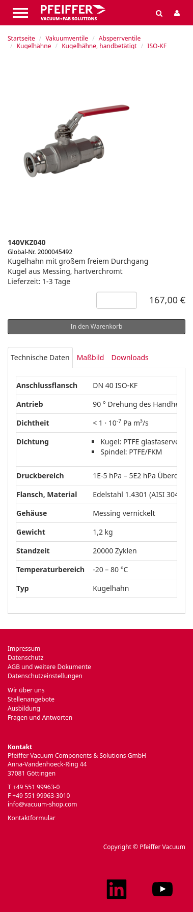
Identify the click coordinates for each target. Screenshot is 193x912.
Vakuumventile (66, 38)
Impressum (24, 648)
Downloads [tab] (129, 357)
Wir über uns (26, 690)
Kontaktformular (32, 818)
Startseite (21, 38)
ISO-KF (157, 46)
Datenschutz (25, 657)
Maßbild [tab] (90, 357)
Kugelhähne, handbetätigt (99, 46)
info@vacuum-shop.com (42, 804)
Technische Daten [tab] (40, 357)
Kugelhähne (34, 46)
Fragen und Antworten (40, 717)
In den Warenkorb (97, 326)
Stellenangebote (31, 699)
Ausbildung (24, 708)
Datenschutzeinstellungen (45, 676)
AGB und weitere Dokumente (49, 666)
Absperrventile (120, 38)
